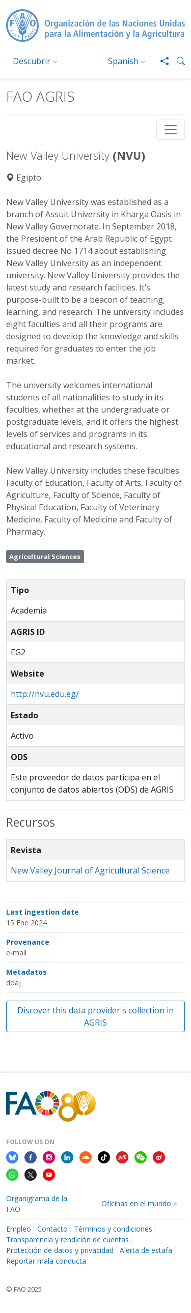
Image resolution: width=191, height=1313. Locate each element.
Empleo (18, 1229)
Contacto (52, 1229)
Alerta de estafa (146, 1250)
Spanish (123, 61)
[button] (177, 61)
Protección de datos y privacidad (60, 1250)
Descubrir (31, 61)
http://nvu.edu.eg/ (45, 693)
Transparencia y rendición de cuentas (67, 1239)
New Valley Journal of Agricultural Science (90, 870)
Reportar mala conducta (46, 1261)
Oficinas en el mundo (136, 1203)
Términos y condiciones (113, 1229)
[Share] (160, 61)
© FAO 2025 (24, 1289)
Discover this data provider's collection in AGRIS (95, 1016)
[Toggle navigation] (170, 130)
